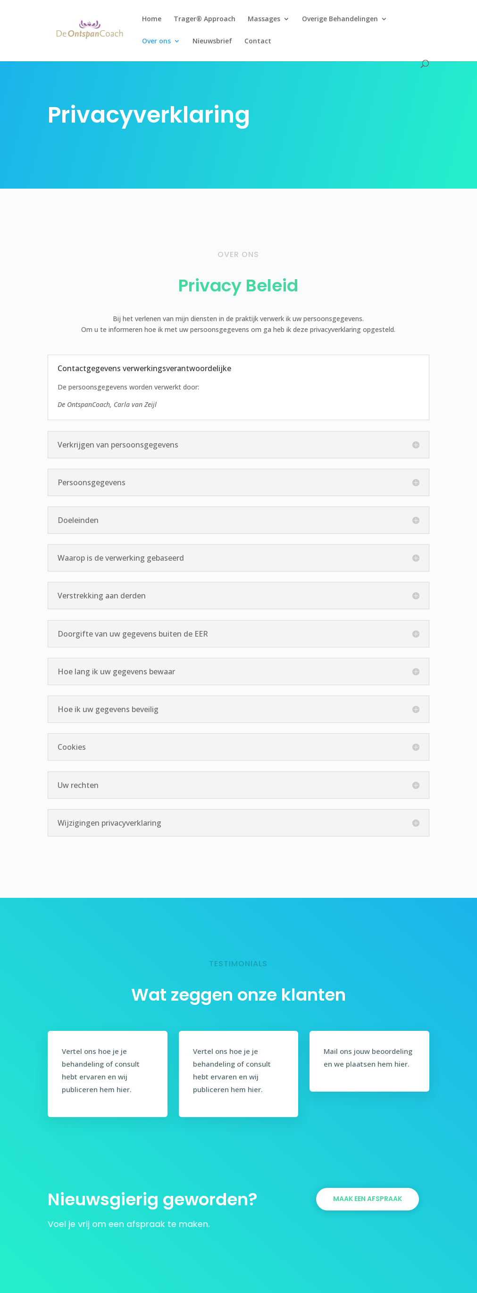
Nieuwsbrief (212, 41)
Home (151, 19)
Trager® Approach (204, 19)
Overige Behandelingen (340, 19)
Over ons (156, 41)
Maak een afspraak (367, 1198)
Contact (257, 41)
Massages (264, 19)
